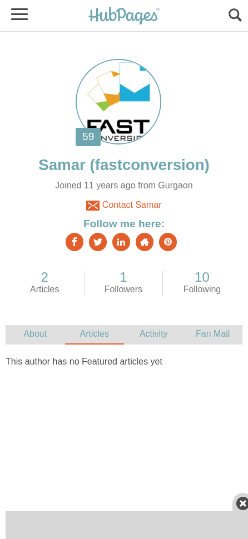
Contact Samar (123, 205)
